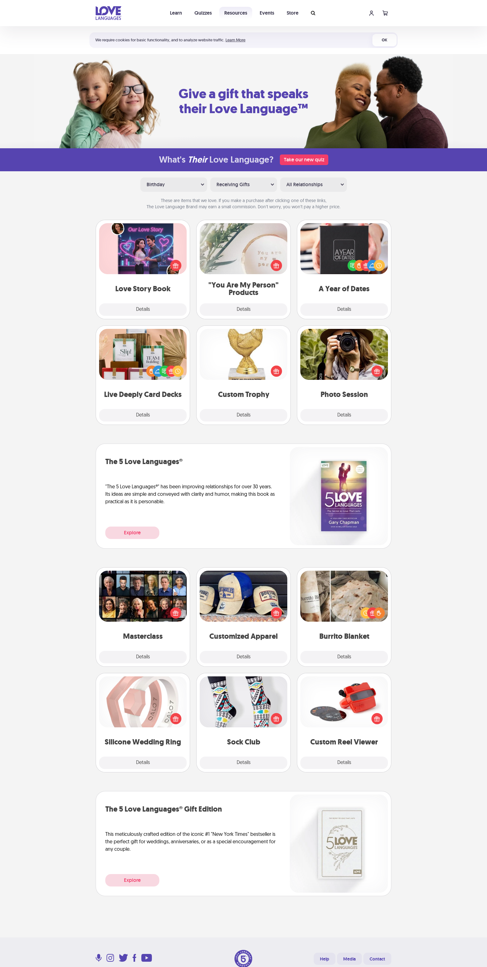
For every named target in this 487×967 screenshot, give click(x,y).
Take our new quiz (304, 159)
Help (324, 959)
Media (349, 959)
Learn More (235, 40)
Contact (377, 959)
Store (292, 13)
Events (267, 13)
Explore (132, 532)
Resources (235, 13)
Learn (176, 13)
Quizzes (203, 13)
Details (143, 309)
